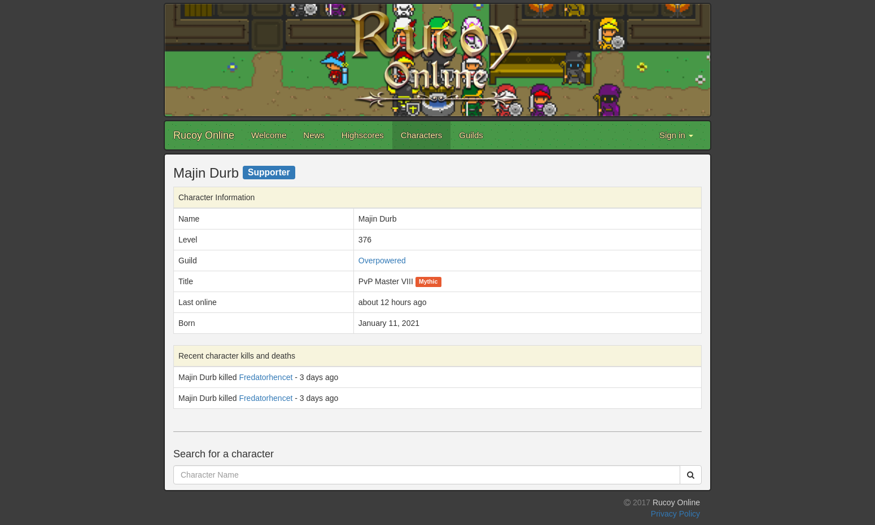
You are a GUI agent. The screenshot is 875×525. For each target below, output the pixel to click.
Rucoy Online (203, 135)
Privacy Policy (675, 513)
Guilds (471, 135)
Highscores (363, 135)
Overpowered (382, 260)
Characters (421, 135)
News (314, 135)
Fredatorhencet (265, 377)
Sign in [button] (676, 135)
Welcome (268, 135)
